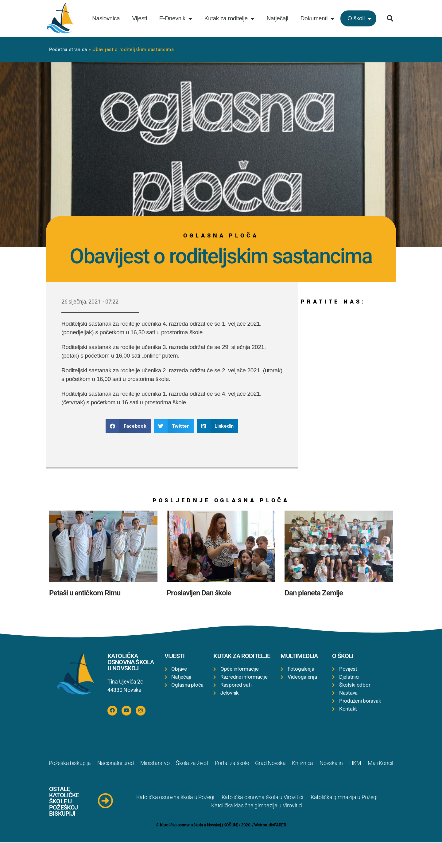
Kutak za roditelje (229, 19)
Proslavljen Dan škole (199, 593)
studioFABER (274, 825)
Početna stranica (68, 49)
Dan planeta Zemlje (314, 593)
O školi (359, 19)
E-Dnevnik (175, 19)
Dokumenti (317, 19)
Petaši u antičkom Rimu (84, 593)
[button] (390, 18)
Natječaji (277, 18)
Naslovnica (106, 18)
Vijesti (139, 18)
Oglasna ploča (221, 235)
